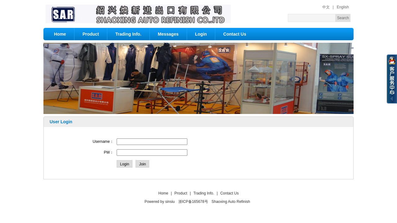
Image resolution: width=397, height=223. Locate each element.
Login (201, 34)
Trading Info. (128, 34)
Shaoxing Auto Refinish (231, 201)
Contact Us (234, 34)
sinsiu (170, 201)
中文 (326, 7)
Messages (168, 34)
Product (91, 34)
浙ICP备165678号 (193, 201)
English (343, 7)
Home (60, 34)
